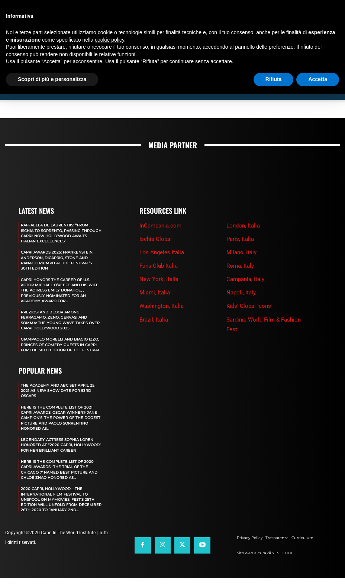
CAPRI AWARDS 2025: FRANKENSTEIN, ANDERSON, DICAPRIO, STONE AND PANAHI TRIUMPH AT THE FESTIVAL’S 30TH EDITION (58, 262)
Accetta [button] (317, 79)
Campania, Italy (245, 279)
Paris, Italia (240, 239)
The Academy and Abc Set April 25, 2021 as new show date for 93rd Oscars (58, 406)
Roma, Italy (240, 265)
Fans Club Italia (158, 265)
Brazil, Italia (153, 319)
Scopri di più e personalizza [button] (52, 79)
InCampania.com (160, 225)
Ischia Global (155, 239)
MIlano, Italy (241, 252)
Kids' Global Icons (248, 306)
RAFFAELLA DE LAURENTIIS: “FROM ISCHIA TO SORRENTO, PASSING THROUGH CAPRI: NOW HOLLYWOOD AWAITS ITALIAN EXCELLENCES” (61, 232)
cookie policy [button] (109, 40)
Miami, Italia (154, 292)
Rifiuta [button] (273, 79)
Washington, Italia (161, 306)
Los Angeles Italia (161, 252)
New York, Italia (158, 279)
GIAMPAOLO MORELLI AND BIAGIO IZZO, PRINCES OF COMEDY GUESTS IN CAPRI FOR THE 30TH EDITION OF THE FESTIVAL (59, 357)
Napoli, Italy (241, 292)
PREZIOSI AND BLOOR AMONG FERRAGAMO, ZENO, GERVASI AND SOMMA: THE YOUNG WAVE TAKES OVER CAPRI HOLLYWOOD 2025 (58, 330)
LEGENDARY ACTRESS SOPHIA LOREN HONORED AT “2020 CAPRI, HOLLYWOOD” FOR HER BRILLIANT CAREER (61, 463)
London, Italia (243, 225)
